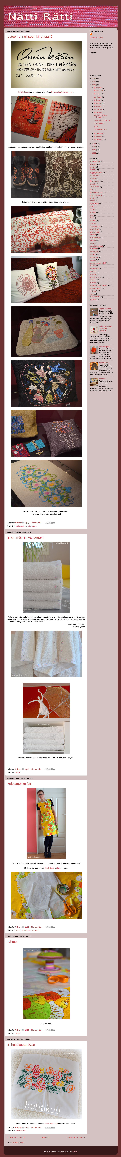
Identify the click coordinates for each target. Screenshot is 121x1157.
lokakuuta (98, 94)
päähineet (93, 266)
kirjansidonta (94, 204)
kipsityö (92, 201)
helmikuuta (98, 136)
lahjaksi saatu (95, 232)
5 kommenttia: (36, 927)
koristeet (93, 212)
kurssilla (93, 223)
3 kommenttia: (36, 523)
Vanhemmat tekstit (76, 1137)
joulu (91, 189)
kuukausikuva (20, 1131)
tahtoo (12, 941)
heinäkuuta (98, 103)
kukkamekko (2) (19, 783)
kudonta (93, 221)
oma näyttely (94, 252)
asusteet (93, 167)
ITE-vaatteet (94, 187)
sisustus (93, 271)
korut (91, 218)
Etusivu (45, 1137)
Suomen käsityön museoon (61, 92)
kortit (91, 215)
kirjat (91, 206)
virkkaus (93, 291)
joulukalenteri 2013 (96, 192)
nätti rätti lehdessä (96, 246)
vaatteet (24, 930)
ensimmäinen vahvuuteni (26, 537)
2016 (94, 85)
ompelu (18, 772)
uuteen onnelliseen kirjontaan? (30, 36)
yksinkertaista (95, 297)
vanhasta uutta (33, 930)
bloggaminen (94, 175)
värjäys (92, 294)
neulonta (93, 240)
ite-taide (93, 184)
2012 (94, 153)
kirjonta (92, 209)
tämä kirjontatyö (51, 1124)
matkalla (93, 235)
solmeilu (93, 274)
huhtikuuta (98, 112)
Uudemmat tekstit (16, 1137)
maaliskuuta (98, 133)
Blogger (74, 1151)
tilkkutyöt (93, 280)
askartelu (93, 164)
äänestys (93, 300)
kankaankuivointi (21, 526)
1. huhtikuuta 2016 (21, 1044)
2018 (94, 79)
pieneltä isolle (104, 363)
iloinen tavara (94, 181)
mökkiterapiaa (95, 237)
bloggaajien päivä (96, 173)
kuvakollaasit (94, 229)
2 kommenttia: (36, 769)
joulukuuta (98, 88)
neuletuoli (102, 379)
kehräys (92, 198)
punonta (93, 260)
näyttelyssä (32, 526)
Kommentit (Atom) (18, 1142)
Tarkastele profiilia (96, 38)
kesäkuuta (98, 106)
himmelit (93, 178)
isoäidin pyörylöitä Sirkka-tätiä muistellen (105, 329)
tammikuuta (98, 140)
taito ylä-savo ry (95, 277)
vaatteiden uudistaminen (98, 285)
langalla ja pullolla (105, 309)
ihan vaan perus (104, 347)
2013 (94, 150)
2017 (94, 82)
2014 (94, 147)
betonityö (93, 170)
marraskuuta (99, 91)
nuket (92, 243)
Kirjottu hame (23, 92)
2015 (94, 144)
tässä (47, 868)
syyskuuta (98, 97)
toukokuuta (98, 109)
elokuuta (97, 100)
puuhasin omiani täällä (98, 263)
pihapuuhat (94, 257)
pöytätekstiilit (94, 269)
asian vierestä (95, 161)
